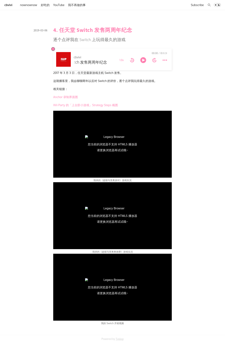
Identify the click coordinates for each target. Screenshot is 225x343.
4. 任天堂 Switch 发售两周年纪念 (92, 30)
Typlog (119, 338)
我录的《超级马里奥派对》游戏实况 (112, 180)
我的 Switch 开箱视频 (112, 323)
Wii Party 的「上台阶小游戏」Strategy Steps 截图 (85, 105)
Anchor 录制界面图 (65, 97)
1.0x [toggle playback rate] (122, 60)
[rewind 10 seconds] (132, 60)
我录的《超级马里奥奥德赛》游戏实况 (112, 251)
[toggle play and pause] (143, 60)
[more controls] (165, 60)
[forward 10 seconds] (154, 60)
